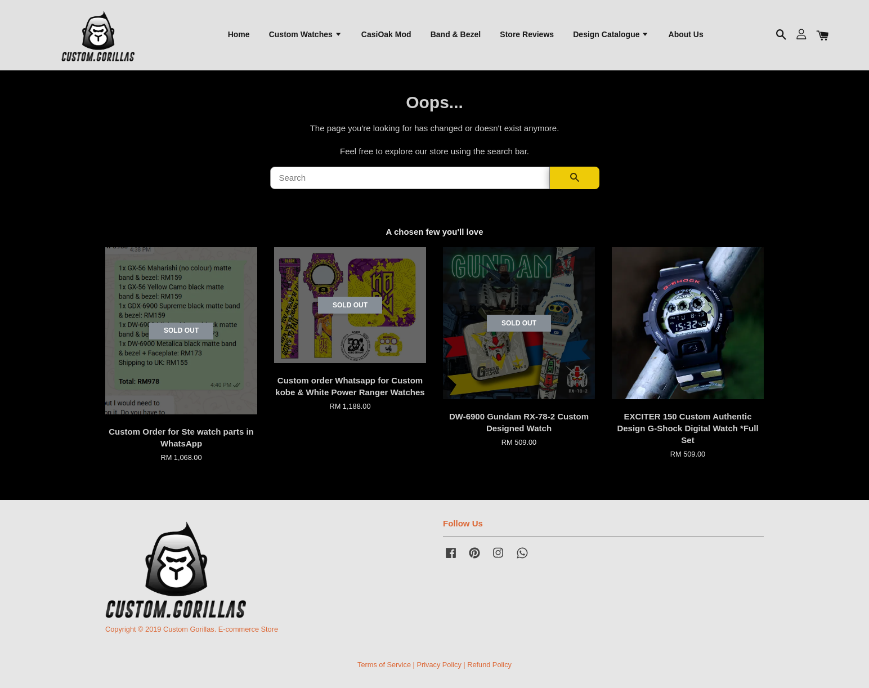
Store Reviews (527, 34)
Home (239, 34)
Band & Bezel (456, 34)
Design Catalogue (611, 34)
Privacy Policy (438, 664)
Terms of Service (384, 664)
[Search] (410, 178)
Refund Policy (489, 664)
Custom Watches (305, 34)
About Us (686, 34)
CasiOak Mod (386, 34)
